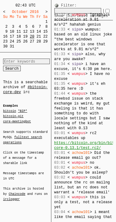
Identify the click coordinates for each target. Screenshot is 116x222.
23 (5, 41)
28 (39, 41)
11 (18, 31)
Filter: (68, 5)
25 (18, 41)
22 (45, 36)
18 (18, 36)
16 (5, 36)
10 (12, 31)
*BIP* (22, 111)
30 (5, 46)
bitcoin (9, 111)
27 (32, 41)
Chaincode (17, 190)
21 (39, 36)
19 (25, 36)
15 (45, 31)
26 (25, 41)
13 (32, 31)
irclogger (11, 195)
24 (12, 41)
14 (39, 31)
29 (45, 41)
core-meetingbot (17, 121)
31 (12, 46)
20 (32, 36)
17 (12, 36)
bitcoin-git (13, 116)
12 (25, 31)
